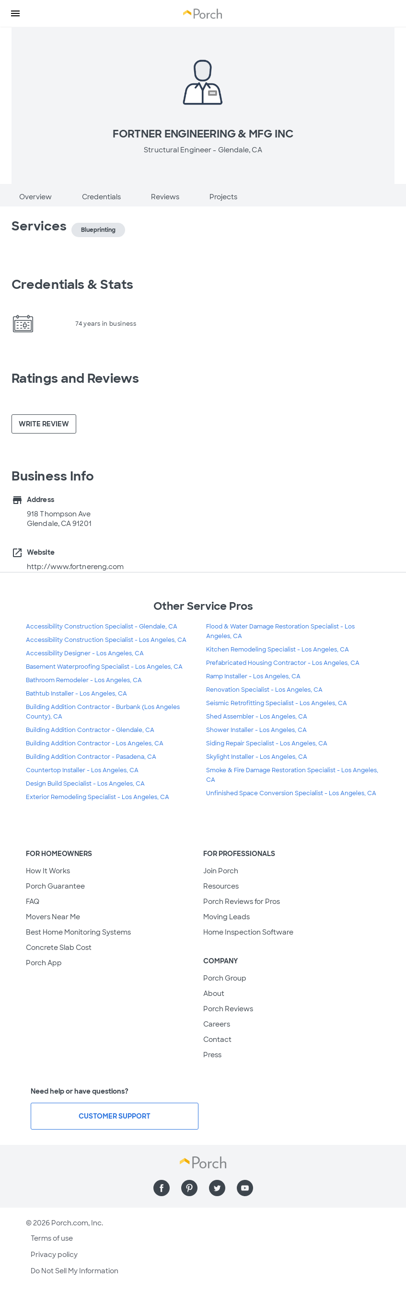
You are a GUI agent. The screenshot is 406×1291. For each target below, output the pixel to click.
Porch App (44, 963)
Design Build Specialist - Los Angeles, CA (85, 784)
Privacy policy (54, 1254)
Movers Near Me (53, 917)
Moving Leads (226, 917)
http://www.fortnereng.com (75, 566)
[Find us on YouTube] (245, 1188)
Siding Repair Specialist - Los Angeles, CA (266, 743)
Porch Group (224, 978)
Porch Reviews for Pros (241, 901)
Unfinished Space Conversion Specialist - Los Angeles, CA (291, 793)
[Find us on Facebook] (161, 1188)
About (213, 993)
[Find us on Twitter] (217, 1188)
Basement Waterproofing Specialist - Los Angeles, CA (104, 667)
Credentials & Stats (72, 284)
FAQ (32, 901)
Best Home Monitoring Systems (78, 932)
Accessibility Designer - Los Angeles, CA (85, 653)
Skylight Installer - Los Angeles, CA (256, 757)
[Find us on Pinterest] (189, 1188)
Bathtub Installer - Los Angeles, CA (76, 693)
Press (212, 1055)
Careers (216, 1024)
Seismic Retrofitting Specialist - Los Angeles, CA (276, 703)
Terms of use (52, 1238)
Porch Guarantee (55, 886)
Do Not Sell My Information (74, 1271)
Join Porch (220, 871)
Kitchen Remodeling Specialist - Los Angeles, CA (277, 649)
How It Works (48, 871)
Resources (221, 886)
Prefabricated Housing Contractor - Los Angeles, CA (283, 663)
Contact (217, 1039)
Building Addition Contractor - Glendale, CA (90, 730)
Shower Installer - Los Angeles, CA (256, 730)
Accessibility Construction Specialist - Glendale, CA (101, 626)
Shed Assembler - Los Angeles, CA (256, 716)
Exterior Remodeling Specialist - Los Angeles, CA (97, 797)
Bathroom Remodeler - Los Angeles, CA (84, 680)
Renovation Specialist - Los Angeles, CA (264, 690)
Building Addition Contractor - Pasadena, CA (91, 757)
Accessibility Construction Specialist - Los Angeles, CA (106, 640)
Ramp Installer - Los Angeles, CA (253, 676)
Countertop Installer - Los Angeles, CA (82, 770)
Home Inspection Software (248, 932)
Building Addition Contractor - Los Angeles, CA (94, 743)
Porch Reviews (228, 1009)
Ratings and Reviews (75, 378)
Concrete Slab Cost (59, 947)
